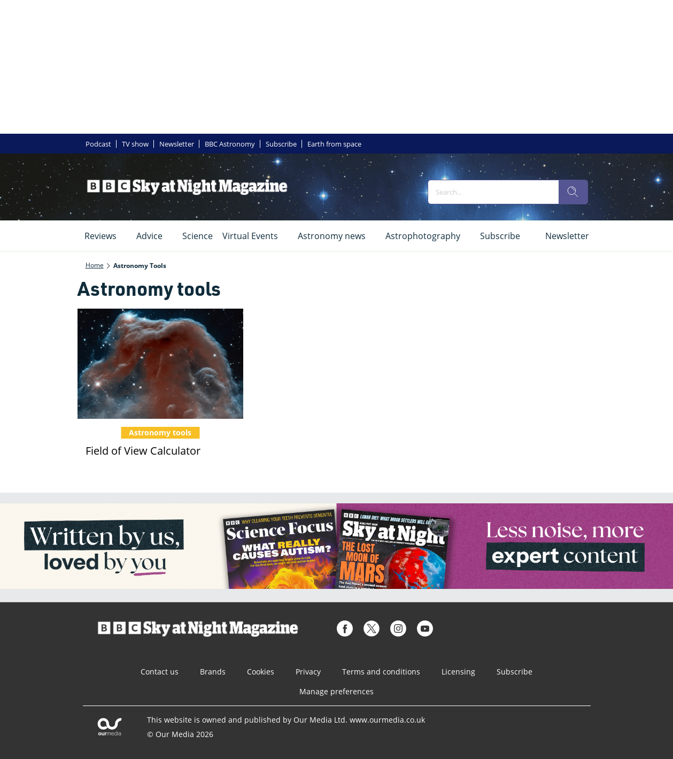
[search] (573, 192)
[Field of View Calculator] (160, 364)
